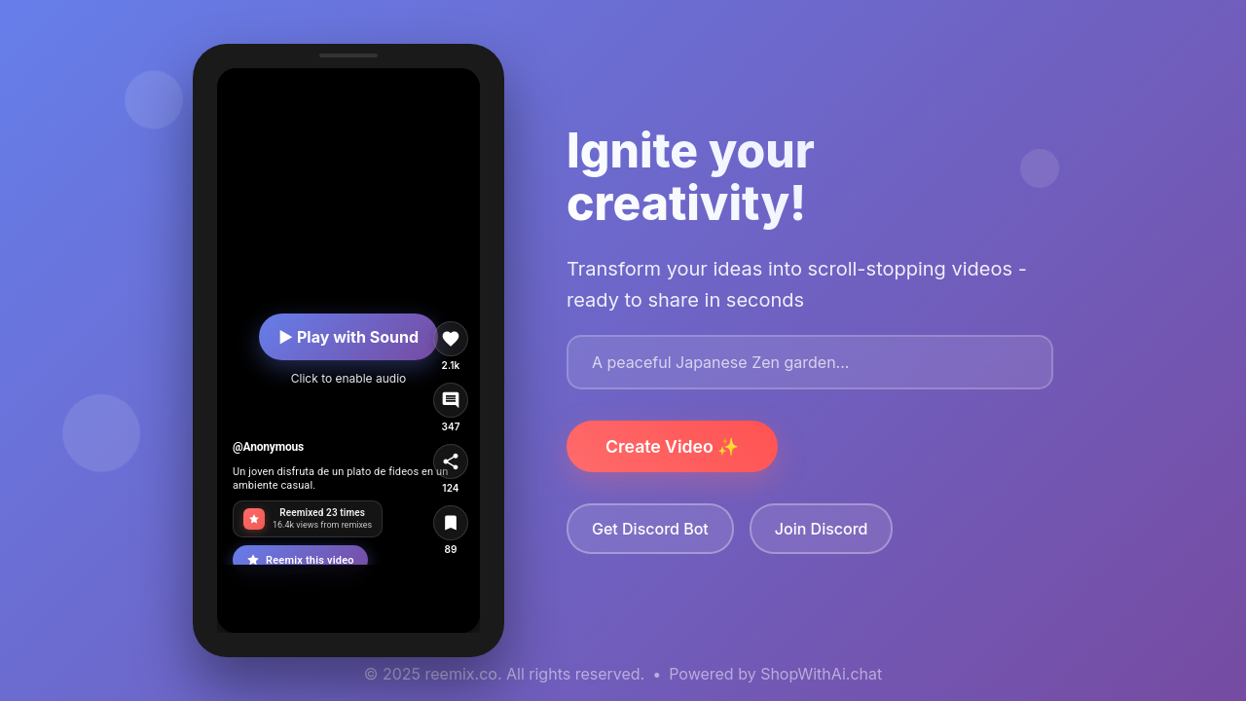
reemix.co (461, 673)
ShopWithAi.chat (821, 673)
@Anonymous (268, 447)
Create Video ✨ (672, 446)
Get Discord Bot (650, 528)
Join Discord (821, 528)
